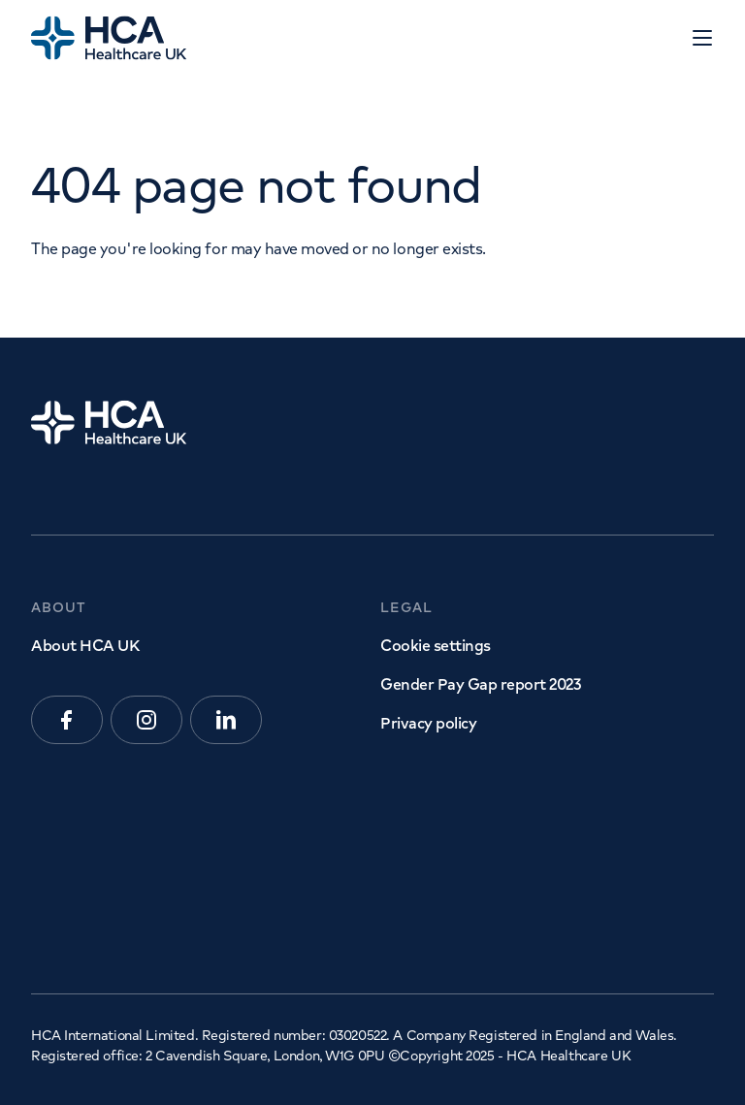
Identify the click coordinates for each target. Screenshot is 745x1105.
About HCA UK (85, 645)
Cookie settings (435, 645)
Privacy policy (428, 722)
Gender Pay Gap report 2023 (480, 684)
